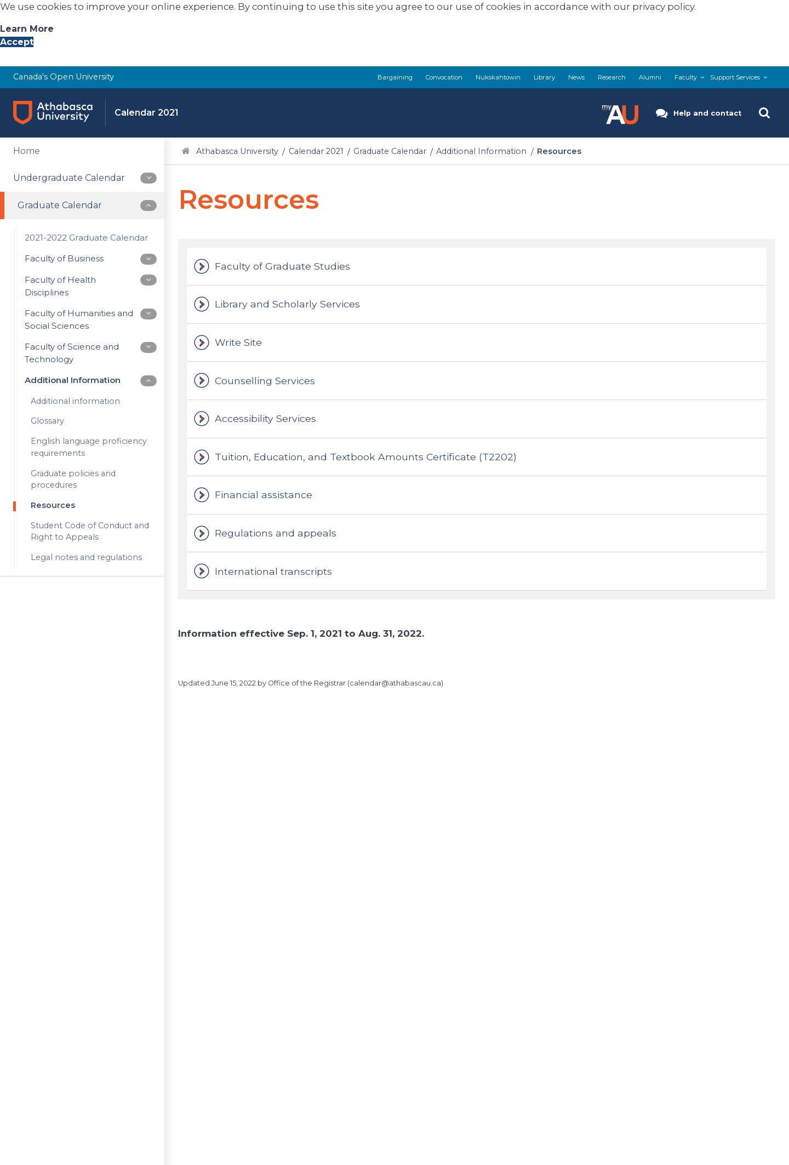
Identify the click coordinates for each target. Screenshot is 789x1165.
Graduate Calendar (389, 151)
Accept (16, 42)
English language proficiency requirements (89, 447)
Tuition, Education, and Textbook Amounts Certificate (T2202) (366, 456)
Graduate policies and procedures (73, 479)
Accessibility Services (265, 418)
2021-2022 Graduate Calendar (86, 237)
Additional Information (481, 151)
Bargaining (395, 77)
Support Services (735, 77)
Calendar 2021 (316, 151)
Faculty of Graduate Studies (282, 266)
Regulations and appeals (275, 533)
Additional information (75, 401)
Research (612, 77)
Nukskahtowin (498, 77)
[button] (620, 113)
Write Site (238, 342)
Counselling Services (265, 380)
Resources (53, 505)
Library (544, 77)
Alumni (650, 77)
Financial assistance (263, 494)
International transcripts (273, 571)
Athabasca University (237, 151)
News (576, 77)
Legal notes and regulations (86, 557)
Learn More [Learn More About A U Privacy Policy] (27, 29)
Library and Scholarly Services (287, 304)
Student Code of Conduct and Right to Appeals (90, 531)
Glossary (47, 421)
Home (26, 151)
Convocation (444, 77)
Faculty (685, 77)
